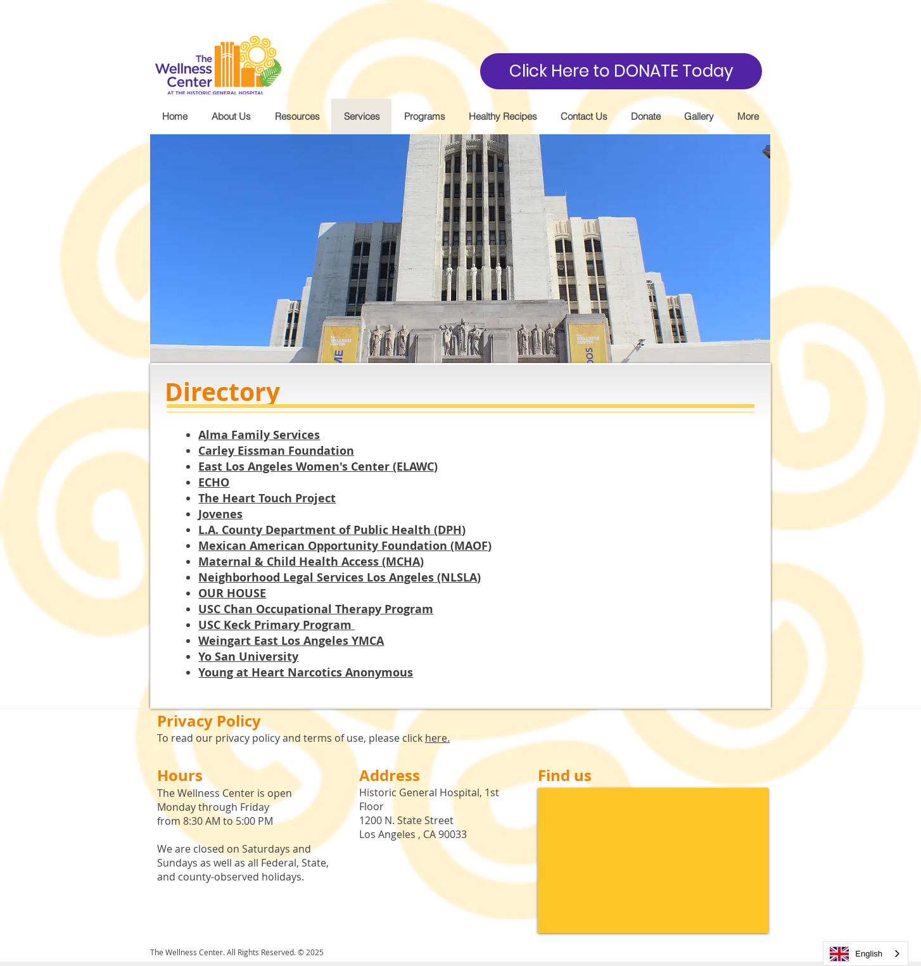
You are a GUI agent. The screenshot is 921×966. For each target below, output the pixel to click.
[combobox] (865, 953)
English (856, 954)
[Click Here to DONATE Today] (621, 71)
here (436, 738)
